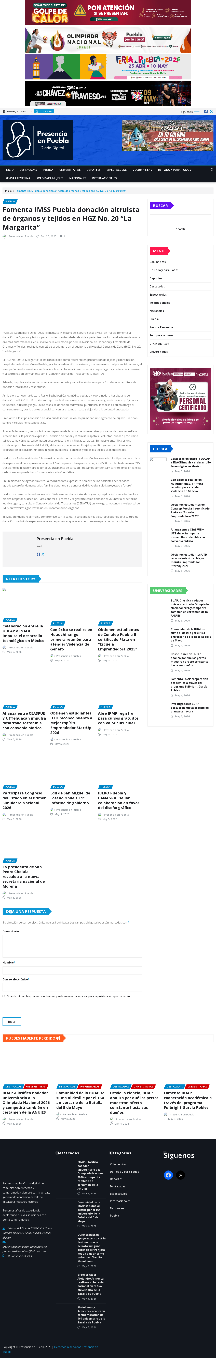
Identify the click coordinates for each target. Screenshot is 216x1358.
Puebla (48, 170)
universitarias (70, 170)
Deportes (93, 170)
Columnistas (142, 170)
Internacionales (104, 178)
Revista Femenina (18, 178)
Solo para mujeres (49, 178)
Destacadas (28, 170)
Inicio (10, 170)
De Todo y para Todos (174, 170)
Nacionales (77, 178)
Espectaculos (116, 170)
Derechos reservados (68, 1347)
